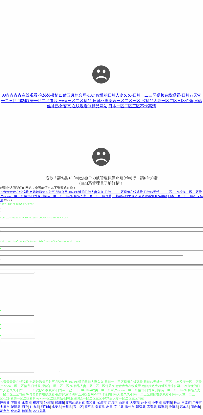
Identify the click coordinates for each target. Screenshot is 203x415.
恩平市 (167, 404)
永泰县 (26, 404)
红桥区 (113, 404)
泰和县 (91, 404)
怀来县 (5, 404)
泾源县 (173, 408)
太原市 (5, 408)
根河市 (37, 404)
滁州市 (129, 408)
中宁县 (156, 404)
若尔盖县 (39, 412)
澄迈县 (141, 408)
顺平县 (89, 408)
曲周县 (123, 404)
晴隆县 (162, 408)
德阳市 (26, 412)
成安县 (56, 408)
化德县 (15, 412)
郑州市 (59, 404)
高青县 (151, 408)
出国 (109, 408)
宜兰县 (119, 408)
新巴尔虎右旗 (75, 404)
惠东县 (184, 408)
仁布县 (34, 408)
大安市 (134, 404)
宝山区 (78, 408)
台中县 (145, 404)
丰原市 (186, 404)
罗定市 (5, 412)
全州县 (67, 408)
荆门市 (45, 408)
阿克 (25, 408)
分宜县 (100, 408)
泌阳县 (15, 408)
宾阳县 (15, 404)
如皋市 (102, 404)
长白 (177, 404)
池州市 (48, 404)
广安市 (197, 404)
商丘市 (195, 408)
